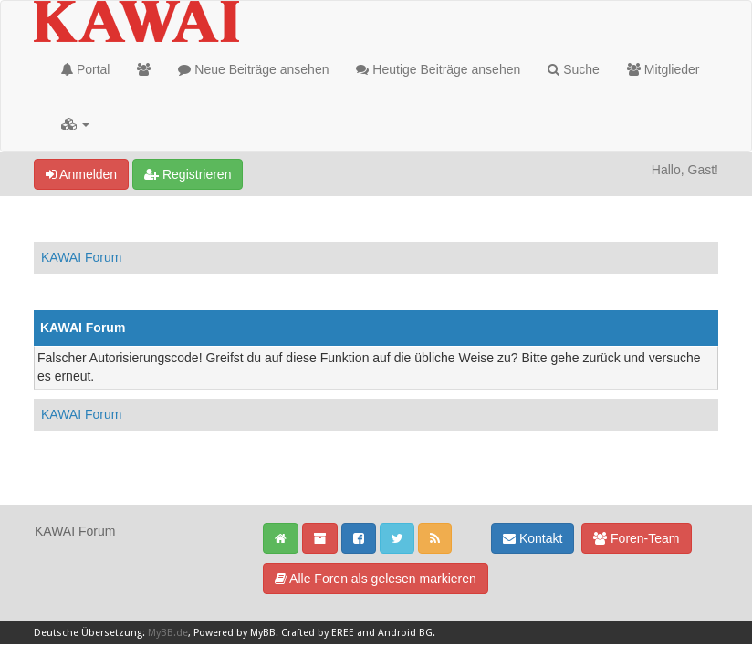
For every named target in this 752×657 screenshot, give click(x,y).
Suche (574, 69)
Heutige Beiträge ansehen (438, 69)
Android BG (405, 633)
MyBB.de (168, 633)
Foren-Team (636, 538)
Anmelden (81, 174)
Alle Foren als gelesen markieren (375, 578)
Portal (85, 69)
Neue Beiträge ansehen (253, 69)
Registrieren (187, 174)
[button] (75, 124)
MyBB (263, 633)
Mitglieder (663, 69)
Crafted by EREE (317, 633)
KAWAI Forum (81, 257)
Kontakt (532, 538)
